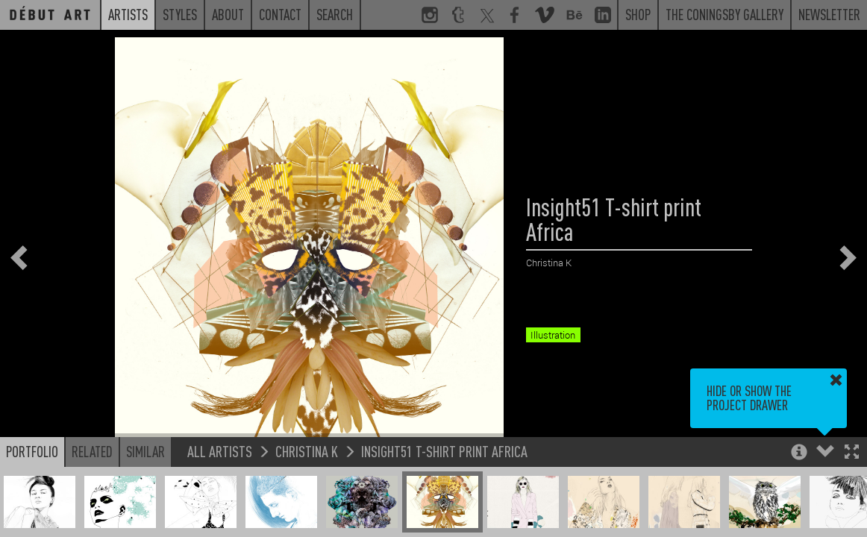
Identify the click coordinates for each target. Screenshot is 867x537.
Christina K (306, 451)
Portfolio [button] (32, 451)
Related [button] (92, 451)
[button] (852, 453)
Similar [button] (145, 451)
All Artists (219, 451)
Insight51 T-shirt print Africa (444, 451)
